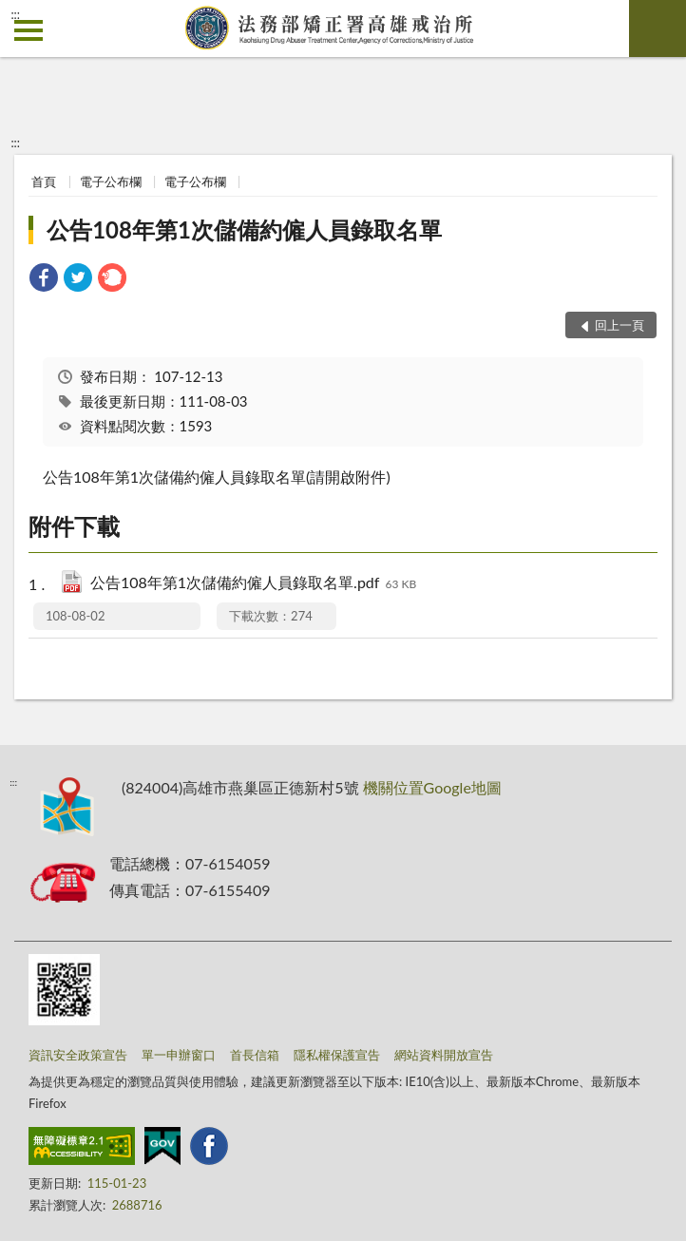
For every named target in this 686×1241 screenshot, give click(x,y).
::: (15, 14)
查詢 (657, 28)
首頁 (43, 181)
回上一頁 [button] (619, 325)
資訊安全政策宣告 (78, 1054)
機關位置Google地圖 (432, 787)
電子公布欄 (111, 181)
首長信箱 (254, 1054)
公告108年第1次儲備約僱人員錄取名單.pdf (253, 584)
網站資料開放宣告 (443, 1054)
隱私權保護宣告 (337, 1054)
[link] (43, 279)
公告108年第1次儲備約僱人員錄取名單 (244, 229)
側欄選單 (28, 30)
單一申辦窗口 (179, 1054)
